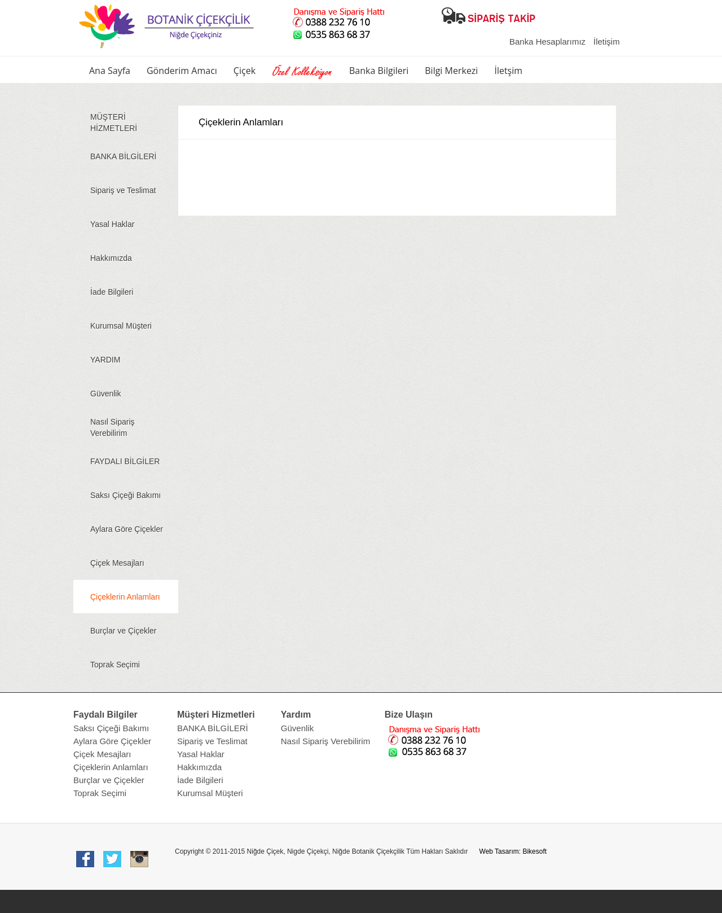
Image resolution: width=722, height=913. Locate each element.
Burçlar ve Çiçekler (123, 630)
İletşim (508, 70)
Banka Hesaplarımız (547, 41)
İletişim (606, 41)
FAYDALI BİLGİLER (125, 461)
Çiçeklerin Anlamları (125, 596)
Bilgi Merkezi (451, 70)
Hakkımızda (111, 258)
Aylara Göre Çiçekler (126, 529)
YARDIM (105, 359)
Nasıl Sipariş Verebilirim (112, 427)
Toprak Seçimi (115, 664)
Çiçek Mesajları (117, 562)
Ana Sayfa (109, 70)
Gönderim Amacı (182, 70)
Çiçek (245, 70)
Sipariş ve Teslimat (123, 190)
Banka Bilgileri (378, 70)
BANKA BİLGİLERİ (123, 156)
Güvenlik (105, 393)
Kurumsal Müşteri (121, 325)
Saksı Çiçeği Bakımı (125, 495)
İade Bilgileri (111, 291)
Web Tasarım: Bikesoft (513, 851)
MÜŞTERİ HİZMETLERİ (113, 122)
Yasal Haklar (112, 224)
